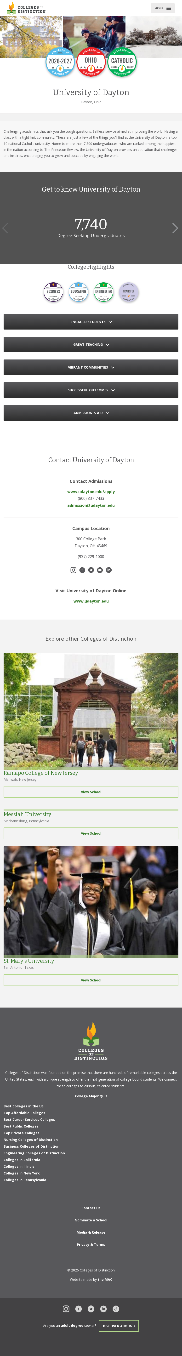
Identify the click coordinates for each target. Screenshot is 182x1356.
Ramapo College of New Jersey (41, 773)
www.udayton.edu (91, 601)
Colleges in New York (22, 1173)
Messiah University (27, 814)
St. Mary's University (29, 961)
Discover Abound (119, 1326)
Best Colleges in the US (24, 1106)
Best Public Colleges (21, 1126)
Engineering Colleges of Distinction (34, 1153)
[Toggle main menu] (163, 8)
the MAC (105, 1279)
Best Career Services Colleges (29, 1119)
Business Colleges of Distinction (31, 1146)
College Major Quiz (91, 1096)
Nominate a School (91, 1220)
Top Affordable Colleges (24, 1113)
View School (91, 792)
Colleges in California (22, 1159)
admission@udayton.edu (91, 505)
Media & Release (91, 1232)
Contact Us (91, 1208)
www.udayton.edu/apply (91, 491)
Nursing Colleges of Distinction (31, 1139)
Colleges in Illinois (19, 1166)
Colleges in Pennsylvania (25, 1180)
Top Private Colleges (22, 1133)
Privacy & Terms (91, 1244)
